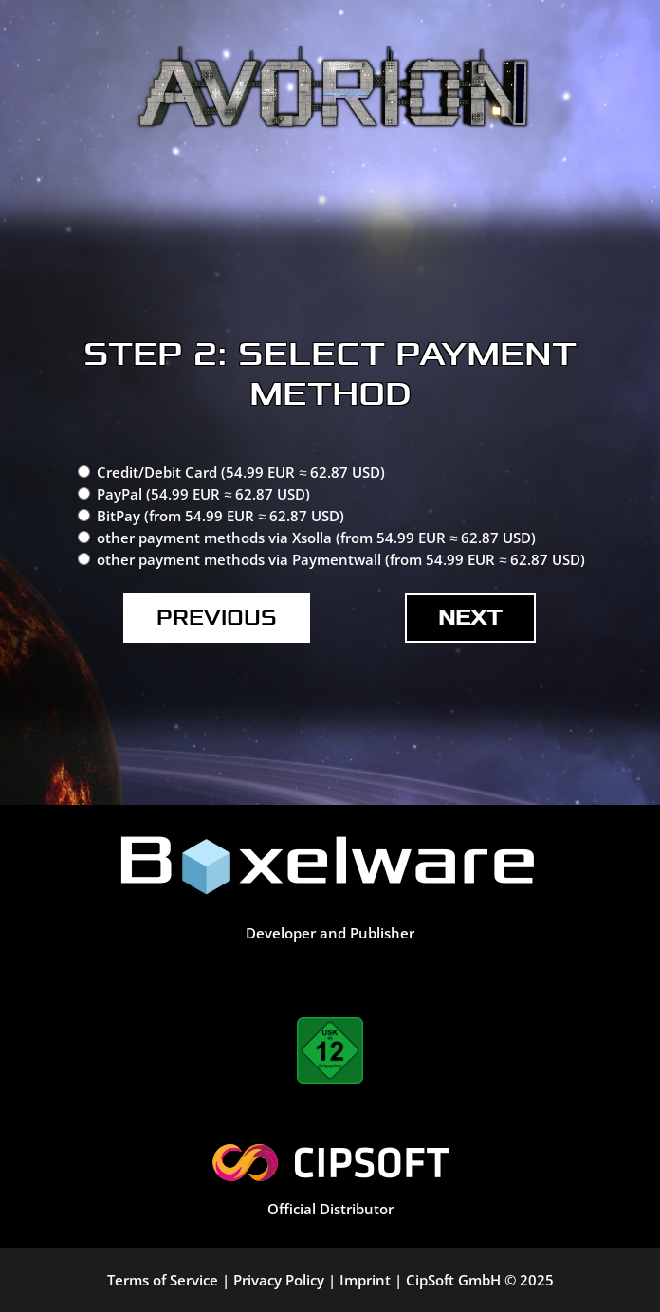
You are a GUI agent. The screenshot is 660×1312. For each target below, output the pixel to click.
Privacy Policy (278, 1279)
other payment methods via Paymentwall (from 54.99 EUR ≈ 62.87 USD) (341, 559)
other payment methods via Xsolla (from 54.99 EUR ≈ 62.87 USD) (316, 537)
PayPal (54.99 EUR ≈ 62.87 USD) (203, 493)
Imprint (365, 1279)
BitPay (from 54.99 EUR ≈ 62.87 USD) (220, 515)
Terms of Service (162, 1279)
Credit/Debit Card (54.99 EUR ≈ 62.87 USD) (241, 472)
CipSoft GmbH (453, 1279)
